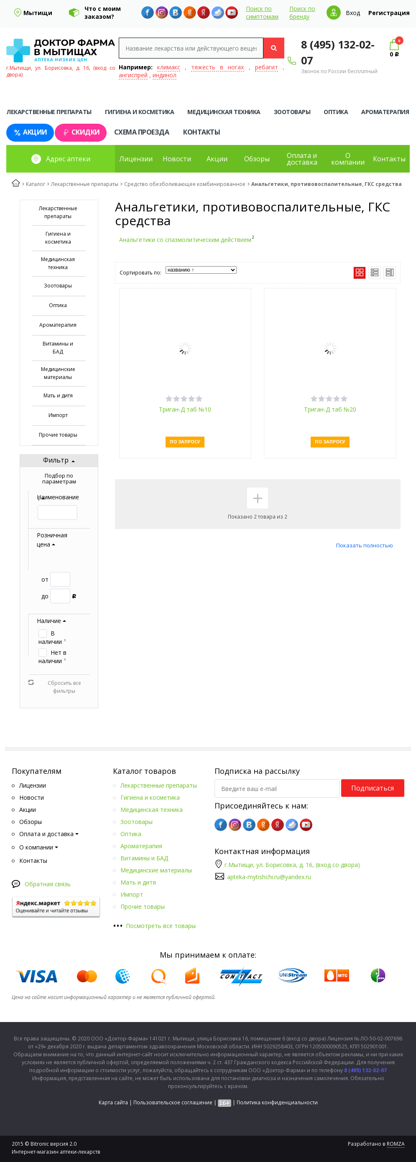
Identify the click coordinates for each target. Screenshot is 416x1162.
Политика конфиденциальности (277, 1102)
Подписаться (372, 788)
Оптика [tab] (336, 112)
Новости (177, 158)
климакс (168, 67)
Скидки (80, 132)
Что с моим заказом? (102, 12)
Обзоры (257, 158)
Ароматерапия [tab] (385, 112)
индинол (164, 75)
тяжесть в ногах (217, 67)
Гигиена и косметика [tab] (139, 112)
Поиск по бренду (302, 12)
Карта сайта (113, 1102)
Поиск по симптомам (262, 12)
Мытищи (37, 13)
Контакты (201, 132)
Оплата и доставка (302, 159)
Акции (30, 132)
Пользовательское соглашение (172, 1102)
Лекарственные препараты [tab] (49, 112)
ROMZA (396, 1143)
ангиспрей (133, 75)
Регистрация (389, 13)
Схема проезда (141, 132)
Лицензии (136, 158)
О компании (348, 159)
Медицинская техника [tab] (223, 112)
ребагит (266, 67)
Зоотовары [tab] (292, 112)
